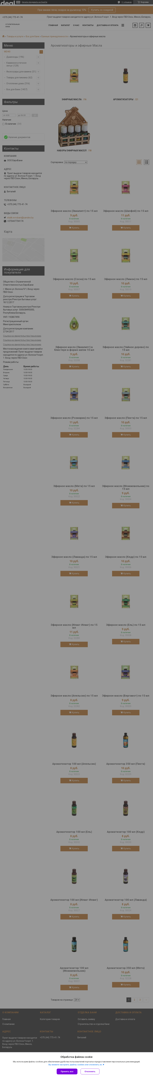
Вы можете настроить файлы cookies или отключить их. (75, 1064)
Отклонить (90, 1071)
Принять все (67, 1071)
